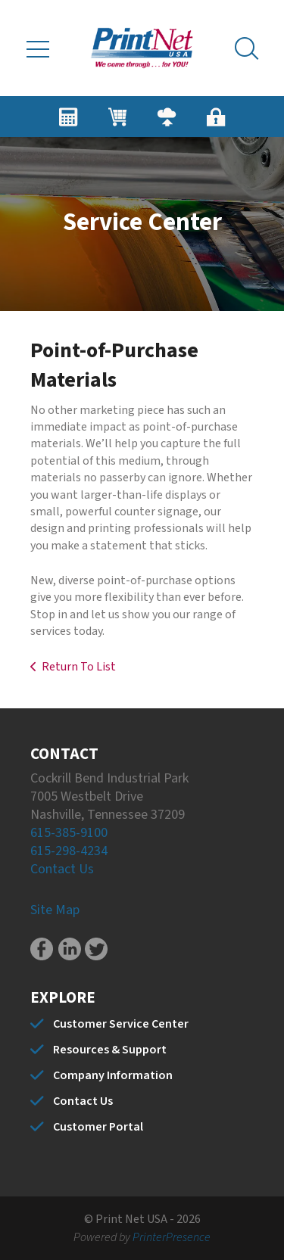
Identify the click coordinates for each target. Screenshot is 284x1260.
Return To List (79, 666)
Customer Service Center (121, 1024)
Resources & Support (110, 1049)
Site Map (55, 910)
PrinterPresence (172, 1237)
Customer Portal (98, 1126)
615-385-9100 (69, 832)
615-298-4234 (69, 851)
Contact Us (62, 869)
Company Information (113, 1075)
